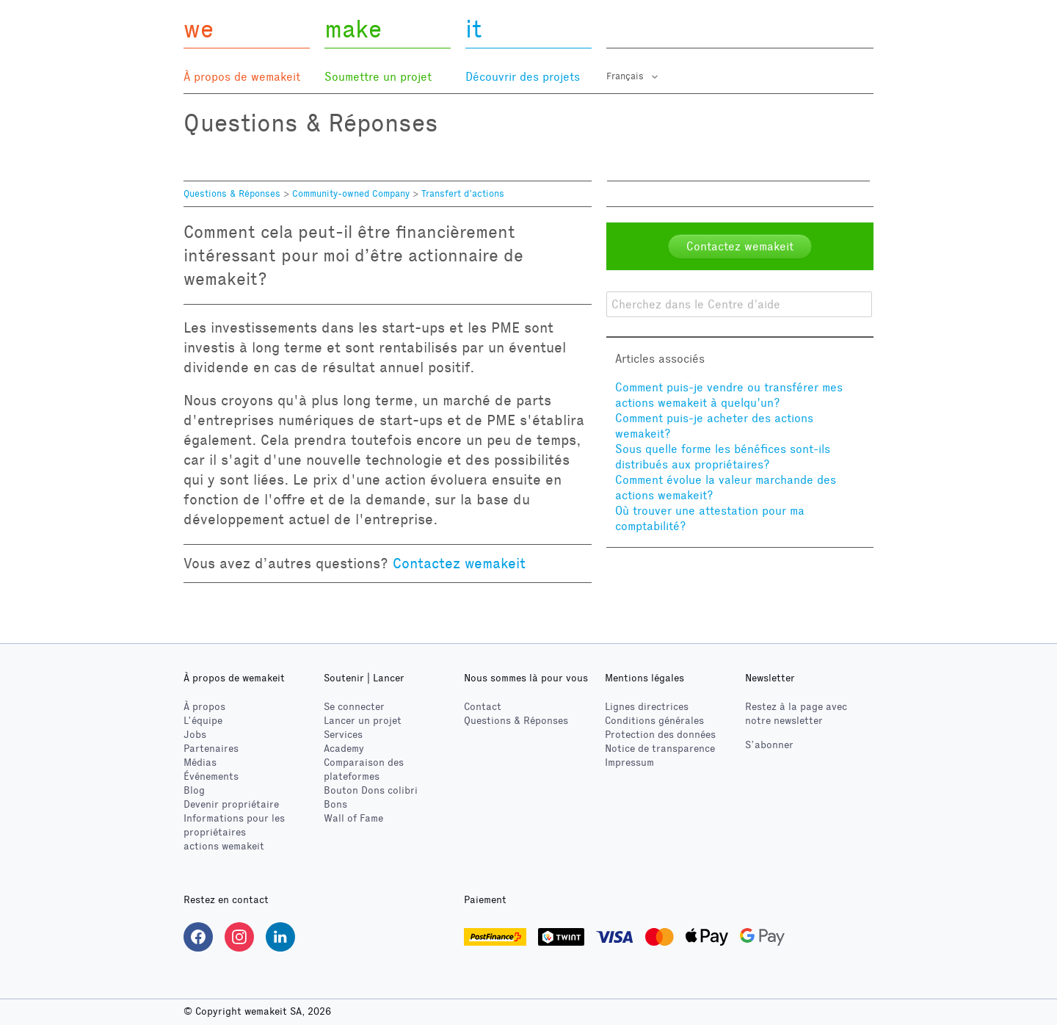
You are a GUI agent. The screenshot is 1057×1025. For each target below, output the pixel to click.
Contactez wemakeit (459, 563)
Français (626, 76)
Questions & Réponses (232, 194)
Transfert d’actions (462, 194)
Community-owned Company (351, 194)
